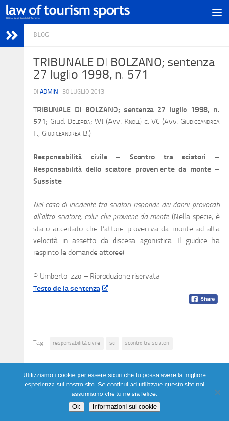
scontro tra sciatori (147, 343)
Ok (76, 406)
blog (41, 35)
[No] (217, 392)
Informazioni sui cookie (125, 406)
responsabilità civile (76, 343)
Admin (49, 91)
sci (112, 343)
